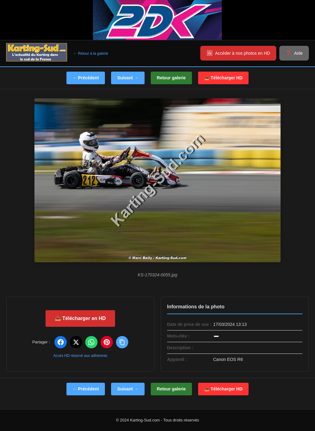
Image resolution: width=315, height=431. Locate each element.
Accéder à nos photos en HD (242, 53)
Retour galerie (171, 77)
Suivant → (127, 77)
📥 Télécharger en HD (80, 318)
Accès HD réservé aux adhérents (80, 356)
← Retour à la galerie (90, 53)
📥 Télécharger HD (223, 77)
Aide (298, 53)
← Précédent (86, 77)
